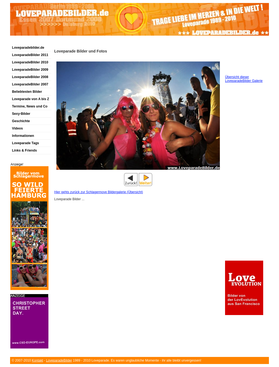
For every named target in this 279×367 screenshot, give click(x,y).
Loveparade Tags (25, 143)
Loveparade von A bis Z (30, 99)
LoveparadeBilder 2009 (30, 70)
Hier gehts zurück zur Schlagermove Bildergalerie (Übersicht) (98, 192)
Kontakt (37, 360)
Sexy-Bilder (21, 114)
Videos (17, 128)
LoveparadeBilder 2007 (30, 84)
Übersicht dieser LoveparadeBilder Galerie (244, 79)
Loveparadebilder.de (28, 48)
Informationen (23, 136)
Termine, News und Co (29, 106)
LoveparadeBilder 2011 (30, 55)
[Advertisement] (74, 42)
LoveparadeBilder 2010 (30, 62)
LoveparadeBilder (59, 360)
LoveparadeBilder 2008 (30, 77)
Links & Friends (24, 150)
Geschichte (21, 121)
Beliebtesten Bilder (27, 92)
